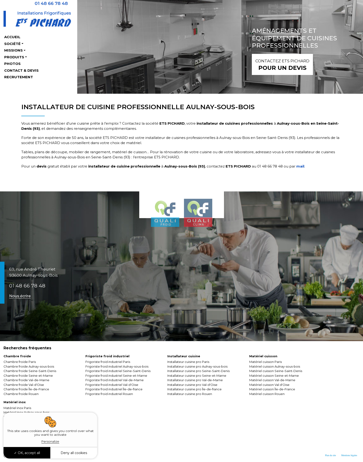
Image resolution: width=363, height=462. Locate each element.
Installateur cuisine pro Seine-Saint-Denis (198, 371)
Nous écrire (20, 296)
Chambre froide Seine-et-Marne (28, 375)
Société (12, 43)
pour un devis (282, 64)
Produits (14, 57)
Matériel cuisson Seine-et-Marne (274, 375)
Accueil (12, 37)
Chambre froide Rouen (21, 394)
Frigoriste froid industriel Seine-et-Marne (116, 375)
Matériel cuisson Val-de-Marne (272, 380)
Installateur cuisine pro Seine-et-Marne (196, 375)
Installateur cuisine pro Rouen (189, 394)
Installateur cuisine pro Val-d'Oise (192, 385)
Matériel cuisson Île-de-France (272, 389)
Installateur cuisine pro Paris (188, 362)
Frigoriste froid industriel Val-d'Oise (111, 385)
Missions (13, 50)
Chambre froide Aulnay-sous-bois (29, 366)
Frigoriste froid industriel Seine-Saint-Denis (117, 371)
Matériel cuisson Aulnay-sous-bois (274, 366)
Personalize (50, 441)
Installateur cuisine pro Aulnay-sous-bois (197, 366)
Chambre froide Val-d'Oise (24, 385)
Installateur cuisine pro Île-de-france (194, 389)
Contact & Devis (21, 70)
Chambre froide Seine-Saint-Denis (30, 371)
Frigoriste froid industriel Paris (107, 362)
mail (299, 166)
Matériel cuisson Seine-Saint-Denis (275, 371)
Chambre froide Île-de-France (26, 389)
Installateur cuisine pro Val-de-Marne (195, 380)
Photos (12, 63)
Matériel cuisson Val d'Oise (269, 385)
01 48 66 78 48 (27, 286)
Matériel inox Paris (17, 408)
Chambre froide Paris (20, 362)
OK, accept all (27, 453)
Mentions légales (349, 455)
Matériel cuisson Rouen (267, 394)
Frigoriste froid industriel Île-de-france (114, 389)
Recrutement (18, 77)
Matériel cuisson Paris (265, 362)
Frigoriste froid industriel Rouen (109, 394)
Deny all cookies (74, 453)
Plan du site (330, 455)
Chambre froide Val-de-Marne (26, 380)
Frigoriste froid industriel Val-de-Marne (114, 380)
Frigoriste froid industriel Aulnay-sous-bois (116, 366)
